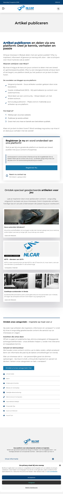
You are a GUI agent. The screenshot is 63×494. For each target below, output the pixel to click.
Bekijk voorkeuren (31, 487)
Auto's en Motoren (11, 223)
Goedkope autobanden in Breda (16, 291)
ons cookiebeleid (52, 471)
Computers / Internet (12, 255)
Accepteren (31, 477)
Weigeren (31, 482)
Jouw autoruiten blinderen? (14, 227)
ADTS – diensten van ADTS (14, 259)
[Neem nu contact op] (7, 175)
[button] (60, 465)
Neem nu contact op (17, 174)
